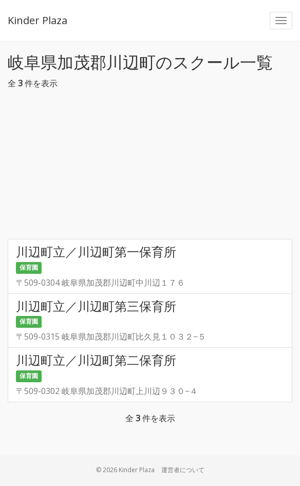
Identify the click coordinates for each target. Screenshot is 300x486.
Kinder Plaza (37, 20)
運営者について (182, 469)
